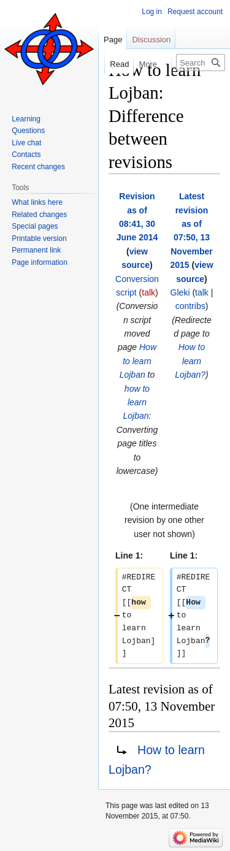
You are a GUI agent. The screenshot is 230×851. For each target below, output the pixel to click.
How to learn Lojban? (190, 361)
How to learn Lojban (138, 361)
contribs (190, 306)
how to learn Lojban (136, 402)
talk (148, 292)
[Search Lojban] (200, 62)
